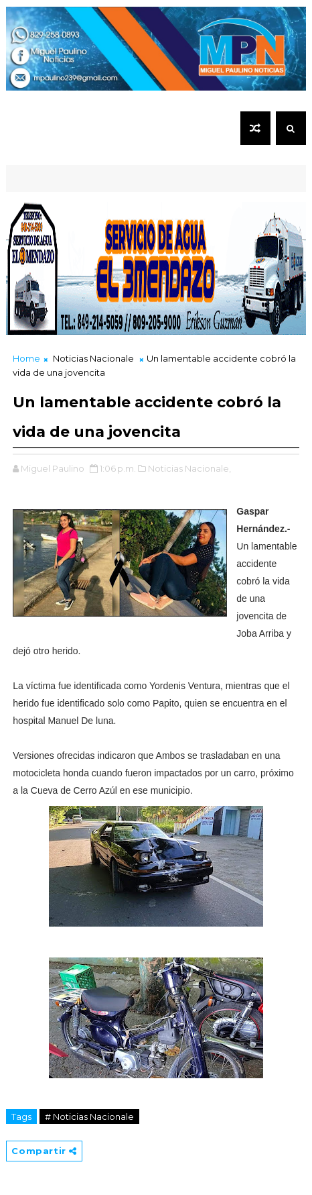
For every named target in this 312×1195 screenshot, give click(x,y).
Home (26, 358)
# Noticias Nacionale (89, 1116)
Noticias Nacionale (93, 358)
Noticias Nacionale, (189, 468)
